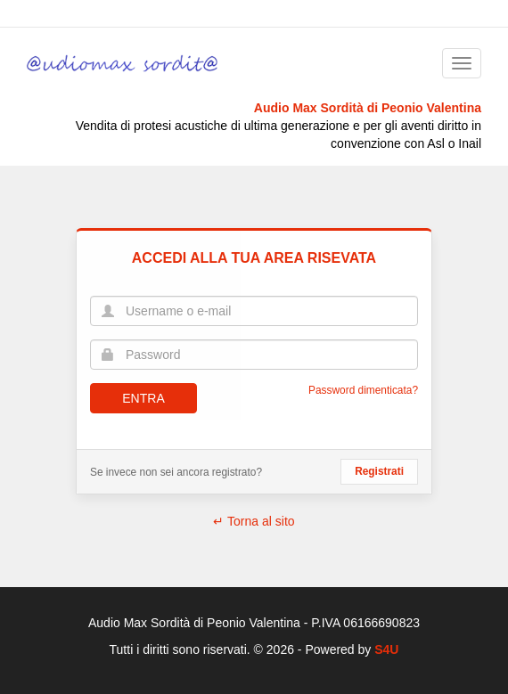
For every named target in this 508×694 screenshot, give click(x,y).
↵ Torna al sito (253, 521)
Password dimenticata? (363, 390)
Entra (143, 398)
